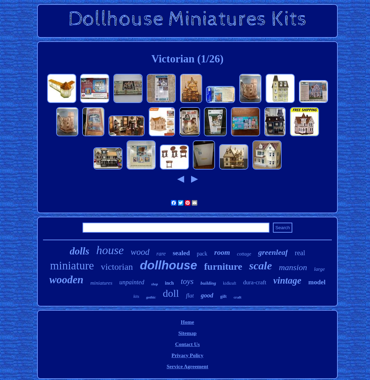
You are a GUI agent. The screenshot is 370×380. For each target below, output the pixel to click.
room (222, 252)
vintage (287, 280)
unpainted (131, 282)
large (319, 269)
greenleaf (273, 252)
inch (169, 283)
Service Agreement (187, 366)
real (300, 253)
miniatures (101, 283)
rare (161, 254)
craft (238, 297)
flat (190, 295)
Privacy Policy (187, 355)
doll (171, 293)
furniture (223, 266)
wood (140, 252)
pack (202, 254)
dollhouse (168, 265)
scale (260, 265)
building (208, 283)
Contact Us (187, 344)
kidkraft (229, 283)
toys (187, 281)
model (317, 282)
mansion (293, 267)
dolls (79, 251)
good (207, 295)
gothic (151, 297)
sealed (181, 253)
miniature (72, 265)
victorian (117, 267)
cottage (244, 254)
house (109, 250)
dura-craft (254, 282)
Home (187, 322)
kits (136, 296)
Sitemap (187, 333)
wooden (66, 280)
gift (223, 296)
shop (154, 284)
